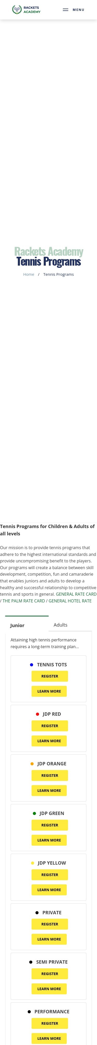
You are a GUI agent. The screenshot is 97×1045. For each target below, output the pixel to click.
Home (28, 274)
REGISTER (49, 676)
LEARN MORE (49, 691)
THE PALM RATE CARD (24, 601)
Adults (61, 625)
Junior (17, 625)
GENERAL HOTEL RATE (70, 601)
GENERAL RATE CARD (76, 594)
